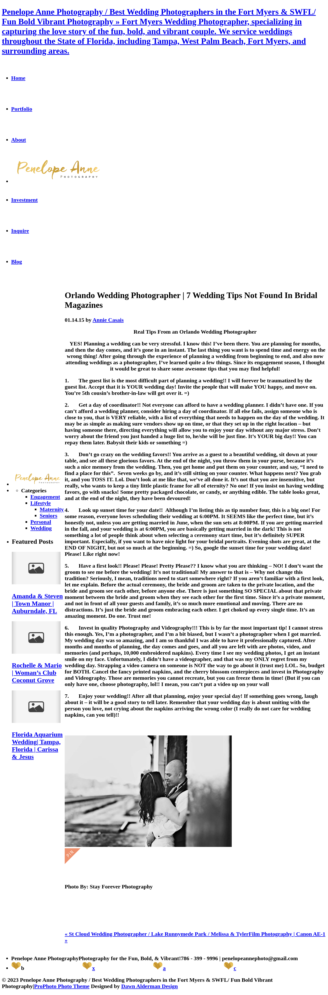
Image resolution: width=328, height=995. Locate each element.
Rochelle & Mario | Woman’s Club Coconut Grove (37, 673)
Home (18, 78)
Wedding (41, 528)
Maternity (52, 509)
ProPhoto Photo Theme (62, 986)
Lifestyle (40, 503)
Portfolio (21, 109)
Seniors (48, 516)
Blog (16, 262)
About (18, 140)
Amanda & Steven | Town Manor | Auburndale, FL (37, 603)
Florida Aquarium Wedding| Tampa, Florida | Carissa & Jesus (37, 745)
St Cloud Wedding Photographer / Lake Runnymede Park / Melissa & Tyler (157, 934)
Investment (24, 200)
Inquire (20, 231)
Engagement (45, 497)
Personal (40, 522)
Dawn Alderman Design (149, 986)
